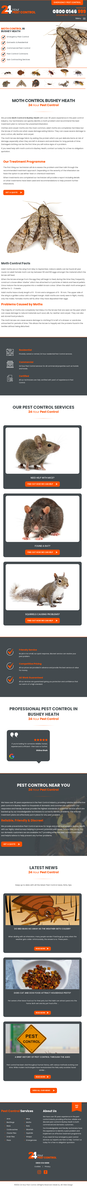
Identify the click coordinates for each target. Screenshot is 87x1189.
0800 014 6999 (43, 1163)
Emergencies (31, 1141)
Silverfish (29, 1130)
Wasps (29, 1137)
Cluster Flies (11, 1133)
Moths (28, 1123)
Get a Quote (12, 192)
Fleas (9, 1141)
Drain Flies (11, 1137)
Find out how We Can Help (41, 482)
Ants (8, 1119)
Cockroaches (12, 1130)
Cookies (39, 1167)
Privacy (49, 1167)
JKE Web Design (66, 1185)
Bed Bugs (10, 1123)
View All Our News (41, 1091)
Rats (28, 1126)
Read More (41, 949)
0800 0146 (69, 11)
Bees (9, 1126)
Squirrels (29, 1133)
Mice (28, 1119)
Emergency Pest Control (68, 2)
